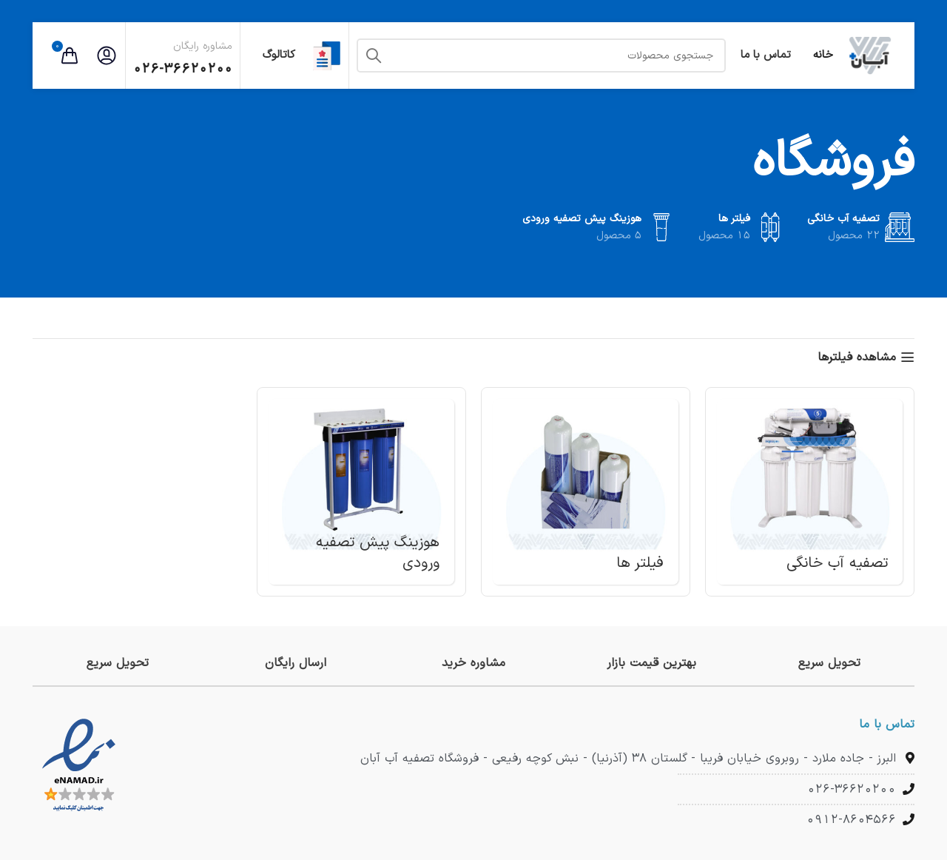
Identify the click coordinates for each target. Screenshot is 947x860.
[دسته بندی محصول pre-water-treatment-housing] (361, 492)
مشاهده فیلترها (857, 357)
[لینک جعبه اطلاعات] (829, 663)
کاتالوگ (294, 55)
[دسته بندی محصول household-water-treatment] (810, 492)
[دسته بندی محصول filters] (585, 492)
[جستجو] (541, 55)
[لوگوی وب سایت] (870, 55)
